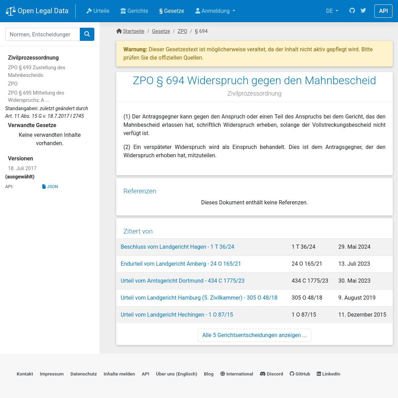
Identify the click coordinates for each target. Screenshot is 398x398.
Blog (209, 372)
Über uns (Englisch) (176, 372)
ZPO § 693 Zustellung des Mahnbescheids (36, 71)
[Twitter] (363, 11)
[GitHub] (352, 11)
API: (9, 186)
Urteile (97, 11)
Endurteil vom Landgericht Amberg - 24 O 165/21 (180, 261)
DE (330, 11)
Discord (271, 372)
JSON (50, 186)
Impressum (52, 372)
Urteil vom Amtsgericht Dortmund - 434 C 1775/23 (182, 278)
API (383, 11)
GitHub (300, 372)
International (236, 372)
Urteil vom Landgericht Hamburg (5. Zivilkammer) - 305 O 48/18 (198, 295)
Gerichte (134, 11)
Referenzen (139, 190)
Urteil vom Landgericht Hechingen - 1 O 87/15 (176, 312)
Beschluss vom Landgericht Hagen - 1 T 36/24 (177, 244)
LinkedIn (328, 372)
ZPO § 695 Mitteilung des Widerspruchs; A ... (36, 97)
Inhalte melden (119, 372)
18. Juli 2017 (22, 168)
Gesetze (171, 11)
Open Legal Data (37, 11)
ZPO (13, 84)
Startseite (133, 31)
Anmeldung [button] (213, 11)
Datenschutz (83, 372)
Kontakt (25, 372)
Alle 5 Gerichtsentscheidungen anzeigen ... (254, 333)
